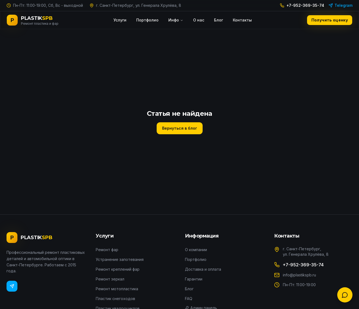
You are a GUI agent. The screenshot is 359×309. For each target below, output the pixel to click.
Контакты (242, 20)
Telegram (340, 5)
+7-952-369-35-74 (302, 5)
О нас (198, 20)
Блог (218, 20)
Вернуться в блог (179, 128)
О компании (196, 249)
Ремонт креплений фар (118, 269)
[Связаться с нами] (344, 294)
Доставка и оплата (203, 269)
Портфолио (147, 20)
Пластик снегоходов (115, 298)
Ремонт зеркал (110, 279)
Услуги (119, 20)
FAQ (188, 298)
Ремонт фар (107, 249)
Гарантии (193, 279)
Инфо (175, 20)
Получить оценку (329, 20)
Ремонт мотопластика (117, 288)
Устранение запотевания (120, 259)
